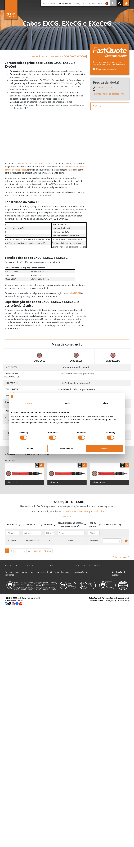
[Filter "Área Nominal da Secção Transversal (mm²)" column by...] (71, 537)
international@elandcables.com (108, 93)
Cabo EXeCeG (98, 486)
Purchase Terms (108, 602)
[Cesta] (41, 469)
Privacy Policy (110, 605)
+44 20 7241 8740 (104, 87)
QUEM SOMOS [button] (48, 3)
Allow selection (67, 448)
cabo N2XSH (75, 297)
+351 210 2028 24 (12, 602)
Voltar (97, 106)
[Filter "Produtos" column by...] (12, 537)
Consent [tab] (28, 403)
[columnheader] (13, 529)
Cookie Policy (123, 605)
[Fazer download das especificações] (37, 469)
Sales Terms (94, 602)
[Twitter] (9, 608)
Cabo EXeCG (55, 486)
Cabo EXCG (11, 486)
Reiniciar (67, 521)
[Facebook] (17, 608)
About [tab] (105, 403)
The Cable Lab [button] (93, 3)
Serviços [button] (78, 3)
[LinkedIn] (6, 608)
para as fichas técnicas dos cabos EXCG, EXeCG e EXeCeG (58, 56)
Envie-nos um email (30, 602)
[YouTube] (20, 608)
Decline (29, 448)
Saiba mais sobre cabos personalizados (85, 515)
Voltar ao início (121, 561)
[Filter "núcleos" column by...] (49, 537)
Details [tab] (67, 403)
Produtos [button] (64, 3)
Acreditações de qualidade (119, 577)
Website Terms (96, 605)
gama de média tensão (34, 163)
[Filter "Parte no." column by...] (32, 537)
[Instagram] (13, 608)
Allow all (105, 448)
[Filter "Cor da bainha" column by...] (94, 537)
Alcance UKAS (123, 602)
